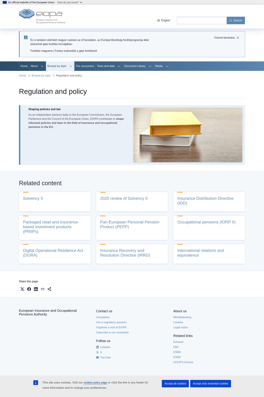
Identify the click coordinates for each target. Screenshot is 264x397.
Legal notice (180, 327)
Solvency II (33, 198)
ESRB (177, 357)
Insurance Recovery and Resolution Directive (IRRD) (125, 252)
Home (24, 66)
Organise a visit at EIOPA (111, 327)
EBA (176, 347)
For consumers (85, 66)
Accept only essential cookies (210, 383)
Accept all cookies (175, 383)
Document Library (135, 66)
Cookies (178, 322)
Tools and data (106, 66)
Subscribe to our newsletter (112, 332)
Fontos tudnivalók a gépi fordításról (76, 50)
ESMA (177, 352)
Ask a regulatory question (111, 322)
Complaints (103, 317)
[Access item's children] (42, 66)
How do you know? (70, 2)
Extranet (178, 342)
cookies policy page (95, 382)
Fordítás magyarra (41, 50)
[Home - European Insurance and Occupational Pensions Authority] (42, 16)
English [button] (163, 20)
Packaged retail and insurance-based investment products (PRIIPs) (51, 227)
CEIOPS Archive (183, 362)
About (34, 66)
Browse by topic (57, 66)
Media (159, 66)
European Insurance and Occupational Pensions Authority (48, 312)
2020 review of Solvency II (124, 198)
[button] (22, 289)
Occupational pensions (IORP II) (206, 222)
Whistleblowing (182, 317)
